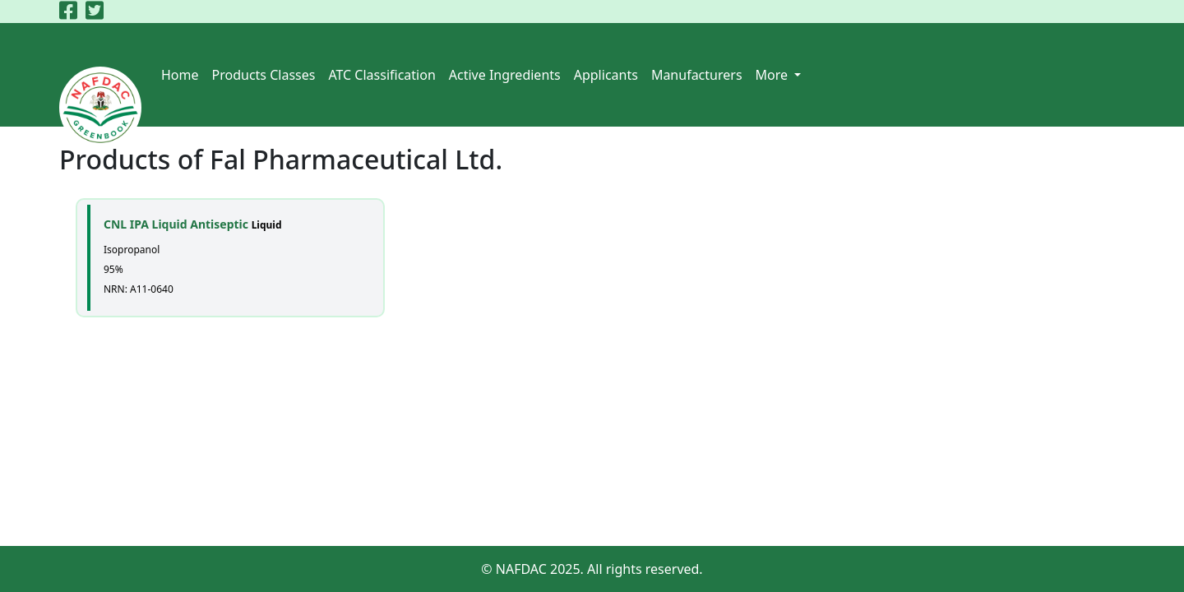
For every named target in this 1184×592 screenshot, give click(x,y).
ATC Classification (381, 75)
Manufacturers (696, 75)
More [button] (774, 75)
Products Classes (264, 75)
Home (180, 75)
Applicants (606, 75)
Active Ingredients (505, 75)
